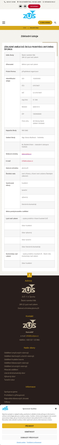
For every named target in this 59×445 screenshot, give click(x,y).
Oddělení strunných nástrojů (15, 366)
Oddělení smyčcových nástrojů (16, 353)
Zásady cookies (21, 442)
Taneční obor (9, 380)
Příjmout (29, 426)
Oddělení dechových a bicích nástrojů (19, 356)
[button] (56, 409)
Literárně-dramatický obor (14, 373)
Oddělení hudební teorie (14, 359)
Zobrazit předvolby (29, 437)
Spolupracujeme (10, 392)
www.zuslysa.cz (26, 154)
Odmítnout (29, 432)
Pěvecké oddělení (11, 369)
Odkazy (7, 402)
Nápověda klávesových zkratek (16, 398)
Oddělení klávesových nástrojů (16, 363)
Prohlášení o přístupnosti (34, 442)
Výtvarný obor (10, 376)
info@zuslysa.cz (27, 161)
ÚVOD (24, 28)
